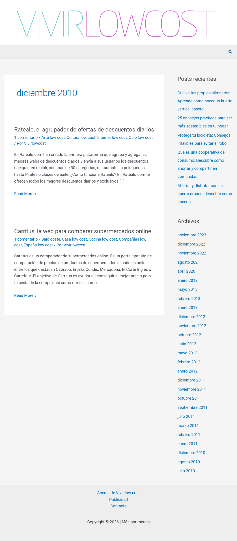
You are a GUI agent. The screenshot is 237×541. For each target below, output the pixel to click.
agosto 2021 (189, 262)
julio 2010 (186, 470)
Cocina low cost (103, 246)
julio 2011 (186, 416)
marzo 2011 (188, 425)
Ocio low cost (141, 145)
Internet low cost (113, 145)
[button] (230, 52)
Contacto (118, 506)
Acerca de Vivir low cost (118, 492)
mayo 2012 (188, 353)
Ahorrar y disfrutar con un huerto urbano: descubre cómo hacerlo (200, 193)
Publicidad (118, 499)
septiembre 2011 (193, 407)
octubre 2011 (189, 398)
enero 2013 (188, 307)
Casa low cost (75, 246)
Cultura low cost (81, 145)
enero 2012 (188, 371)
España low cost (38, 252)
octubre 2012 (189, 334)
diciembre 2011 (191, 380)
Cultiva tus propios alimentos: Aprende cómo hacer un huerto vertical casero (204, 101)
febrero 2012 (189, 362)
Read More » (25, 201)
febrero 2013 (189, 298)
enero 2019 (188, 280)
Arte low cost (53, 145)
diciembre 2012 (191, 316)
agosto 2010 (189, 461)
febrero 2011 (189, 434)
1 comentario (26, 145)
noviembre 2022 (192, 253)
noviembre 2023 (192, 235)
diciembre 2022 (191, 244)
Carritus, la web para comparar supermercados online (83, 238)
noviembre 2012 (192, 325)
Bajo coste (51, 246)
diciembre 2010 (191, 452)
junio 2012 (187, 343)
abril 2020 (187, 271)
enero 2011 (188, 443)
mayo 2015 (188, 289)
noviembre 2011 (192, 389)
